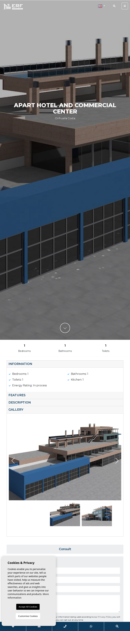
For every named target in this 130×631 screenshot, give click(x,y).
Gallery (15, 409)
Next (117, 460)
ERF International (13, 6)
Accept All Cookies (28, 606)
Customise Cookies (28, 616)
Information (20, 364)
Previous (13, 460)
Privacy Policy (105, 617)
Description (19, 402)
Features (17, 395)
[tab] (65, 364)
